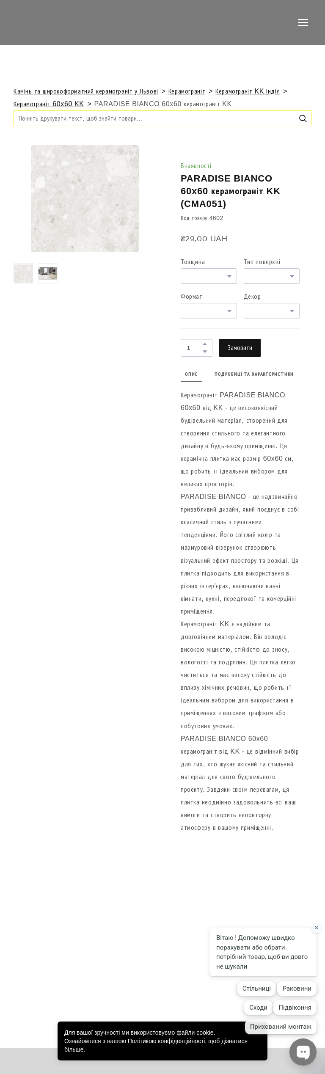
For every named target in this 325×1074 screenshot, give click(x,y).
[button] (303, 118)
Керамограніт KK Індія (247, 91)
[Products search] (162, 118)
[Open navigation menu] (303, 22)
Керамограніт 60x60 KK (49, 103)
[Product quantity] (194, 347)
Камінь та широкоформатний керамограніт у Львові (86, 91)
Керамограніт (186, 91)
